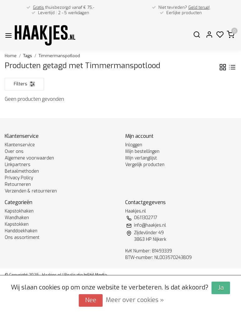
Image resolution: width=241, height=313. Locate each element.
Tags (27, 55)
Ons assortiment (22, 237)
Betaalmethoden (22, 171)
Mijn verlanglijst (141, 158)
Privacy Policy (19, 178)
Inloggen (133, 145)
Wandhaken (17, 218)
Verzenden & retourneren (31, 191)
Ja (221, 287)
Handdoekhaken (21, 231)
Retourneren (18, 184)
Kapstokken (17, 224)
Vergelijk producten (144, 165)
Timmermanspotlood (59, 55)
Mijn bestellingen (142, 151)
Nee (90, 300)
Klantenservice (20, 145)
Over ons (14, 151)
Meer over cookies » (135, 300)
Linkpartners (17, 165)
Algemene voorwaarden (29, 158)
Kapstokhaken (19, 211)
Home (11, 55)
